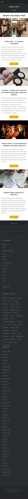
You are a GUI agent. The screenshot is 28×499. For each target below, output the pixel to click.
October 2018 (5, 436)
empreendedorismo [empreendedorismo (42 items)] (14, 309)
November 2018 (6, 433)
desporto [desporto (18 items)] (5, 309)
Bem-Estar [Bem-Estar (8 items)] (5, 304)
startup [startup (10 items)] (12, 336)
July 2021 (4, 393)
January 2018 (5, 448)
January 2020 (5, 414)
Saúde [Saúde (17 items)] (18, 333)
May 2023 (4, 372)
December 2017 (6, 451)
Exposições (5, 265)
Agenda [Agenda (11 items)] (5, 298)
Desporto (4, 259)
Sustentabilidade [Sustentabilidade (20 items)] (20, 336)
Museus (4, 271)
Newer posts (14, 223)
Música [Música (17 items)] (15, 324)
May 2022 (4, 384)
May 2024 (4, 363)
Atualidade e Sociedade (7, 250)
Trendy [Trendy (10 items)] (19, 339)
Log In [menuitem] (2, 1)
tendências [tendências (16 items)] (13, 339)
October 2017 (5, 457)
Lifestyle (4, 268)
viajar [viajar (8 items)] (15, 342)
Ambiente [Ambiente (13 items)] (19, 298)
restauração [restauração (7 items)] (6, 333)
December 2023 (6, 366)
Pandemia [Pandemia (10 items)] (5, 327)
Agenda (4, 244)
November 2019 (6, 420)
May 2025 (4, 354)
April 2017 (4, 463)
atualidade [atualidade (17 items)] (15, 301)
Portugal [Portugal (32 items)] (12, 327)
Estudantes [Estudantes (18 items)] (6, 315)
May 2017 (4, 460)
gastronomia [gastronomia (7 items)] (19, 315)
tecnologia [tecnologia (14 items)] (6, 339)
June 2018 (4, 439)
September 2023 (6, 369)
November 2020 (6, 405)
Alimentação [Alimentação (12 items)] (12, 298)
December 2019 (6, 417)
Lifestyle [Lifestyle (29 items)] (19, 321)
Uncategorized (5, 287)
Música (4, 274)
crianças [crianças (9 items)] (12, 307)
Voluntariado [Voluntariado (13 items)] (6, 345)
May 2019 (4, 424)
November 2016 (6, 472)
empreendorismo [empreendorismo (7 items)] (7, 312)
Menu (14, 10)
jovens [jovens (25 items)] (11, 318)
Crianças (4, 256)
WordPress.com (16, 491)
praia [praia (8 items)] (17, 327)
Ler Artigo (14, 63)
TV (3, 283)
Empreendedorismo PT (7, 262)
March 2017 (5, 466)
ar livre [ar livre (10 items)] (5, 301)
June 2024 (4, 360)
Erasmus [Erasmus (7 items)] (15, 312)
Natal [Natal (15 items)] (20, 324)
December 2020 (6, 402)
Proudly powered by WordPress (11, 489)
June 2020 (4, 408)
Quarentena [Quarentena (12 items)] (6, 330)
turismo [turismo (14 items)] (5, 342)
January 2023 (5, 375)
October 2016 (5, 475)
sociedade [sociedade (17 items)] (5, 336)
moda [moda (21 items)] (9, 324)
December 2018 (6, 429)
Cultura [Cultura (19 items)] (18, 307)
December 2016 (6, 469)
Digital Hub (14, 7)
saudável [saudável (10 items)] (13, 333)
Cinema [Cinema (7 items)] (12, 304)
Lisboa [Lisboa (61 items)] (4, 324)
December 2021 (6, 387)
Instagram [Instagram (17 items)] (5, 318)
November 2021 (6, 390)
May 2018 (4, 442)
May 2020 (4, 411)
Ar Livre (4, 247)
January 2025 (5, 357)
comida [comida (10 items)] (17, 304)
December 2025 (6, 351)
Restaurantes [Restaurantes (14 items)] (14, 330)
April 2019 (4, 426)
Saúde (3, 277)
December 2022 (6, 378)
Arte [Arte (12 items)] (10, 301)
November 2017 (6, 454)
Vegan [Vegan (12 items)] (10, 342)
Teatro (4, 280)
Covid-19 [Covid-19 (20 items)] (5, 307)
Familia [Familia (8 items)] (12, 315)
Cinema (4, 253)
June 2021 (4, 396)
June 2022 (4, 381)
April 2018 (4, 445)
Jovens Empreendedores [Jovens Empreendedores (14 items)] (9, 321)
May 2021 (4, 399)
